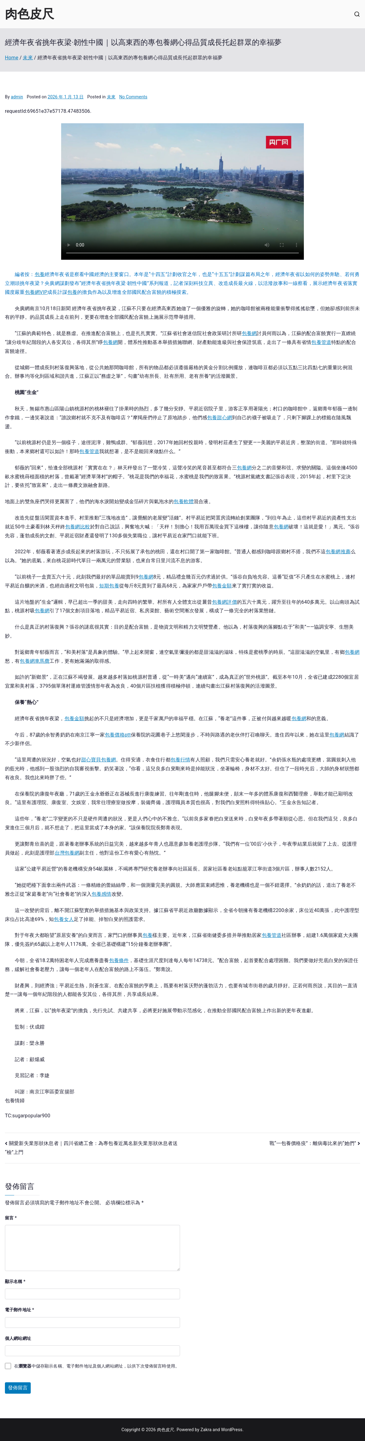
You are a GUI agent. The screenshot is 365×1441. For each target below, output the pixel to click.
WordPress (231, 1429)
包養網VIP (36, 292)
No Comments (133, 96)
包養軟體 (184, 501)
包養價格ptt (118, 735)
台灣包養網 (67, 853)
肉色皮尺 (29, 14)
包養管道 (321, 342)
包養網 (249, 333)
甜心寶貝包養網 (98, 760)
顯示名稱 (15, 1281)
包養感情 (102, 894)
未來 (111, 96)
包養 (40, 274)
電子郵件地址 (19, 1309)
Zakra (205, 1429)
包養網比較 (77, 527)
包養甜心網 (219, 417)
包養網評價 (224, 602)
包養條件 (119, 960)
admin (17, 96)
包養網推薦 (338, 552)
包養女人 (64, 919)
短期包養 (109, 586)
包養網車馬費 (34, 661)
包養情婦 (15, 1100)
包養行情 (180, 760)
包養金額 (222, 586)
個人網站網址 (18, 1338)
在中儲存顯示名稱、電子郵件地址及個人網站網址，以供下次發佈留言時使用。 (96, 1366)
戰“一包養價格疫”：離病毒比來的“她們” (312, 1143)
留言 (11, 1217)
